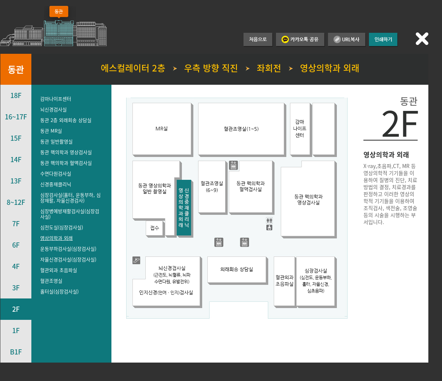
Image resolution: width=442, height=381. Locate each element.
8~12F (16, 202)
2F (16, 309)
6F (16, 245)
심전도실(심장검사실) (61, 227)
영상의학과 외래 (56, 238)
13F (15, 181)
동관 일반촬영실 (56, 141)
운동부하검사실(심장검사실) (68, 248)
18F (15, 95)
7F (16, 223)
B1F (16, 352)
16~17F (16, 117)
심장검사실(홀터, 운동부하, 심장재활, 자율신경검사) (70, 197)
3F (16, 288)
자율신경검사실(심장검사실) (68, 259)
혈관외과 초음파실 (58, 270)
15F (15, 138)
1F (16, 330)
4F (16, 266)
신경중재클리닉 (55, 184)
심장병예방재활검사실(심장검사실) (69, 213)
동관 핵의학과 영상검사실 (66, 152)
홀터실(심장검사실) (59, 291)
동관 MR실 (51, 130)
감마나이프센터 (55, 98)
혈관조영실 (51, 280)
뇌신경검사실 (53, 109)
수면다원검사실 (55, 173)
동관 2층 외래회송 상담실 (65, 120)
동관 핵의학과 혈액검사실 (66, 162)
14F (15, 159)
